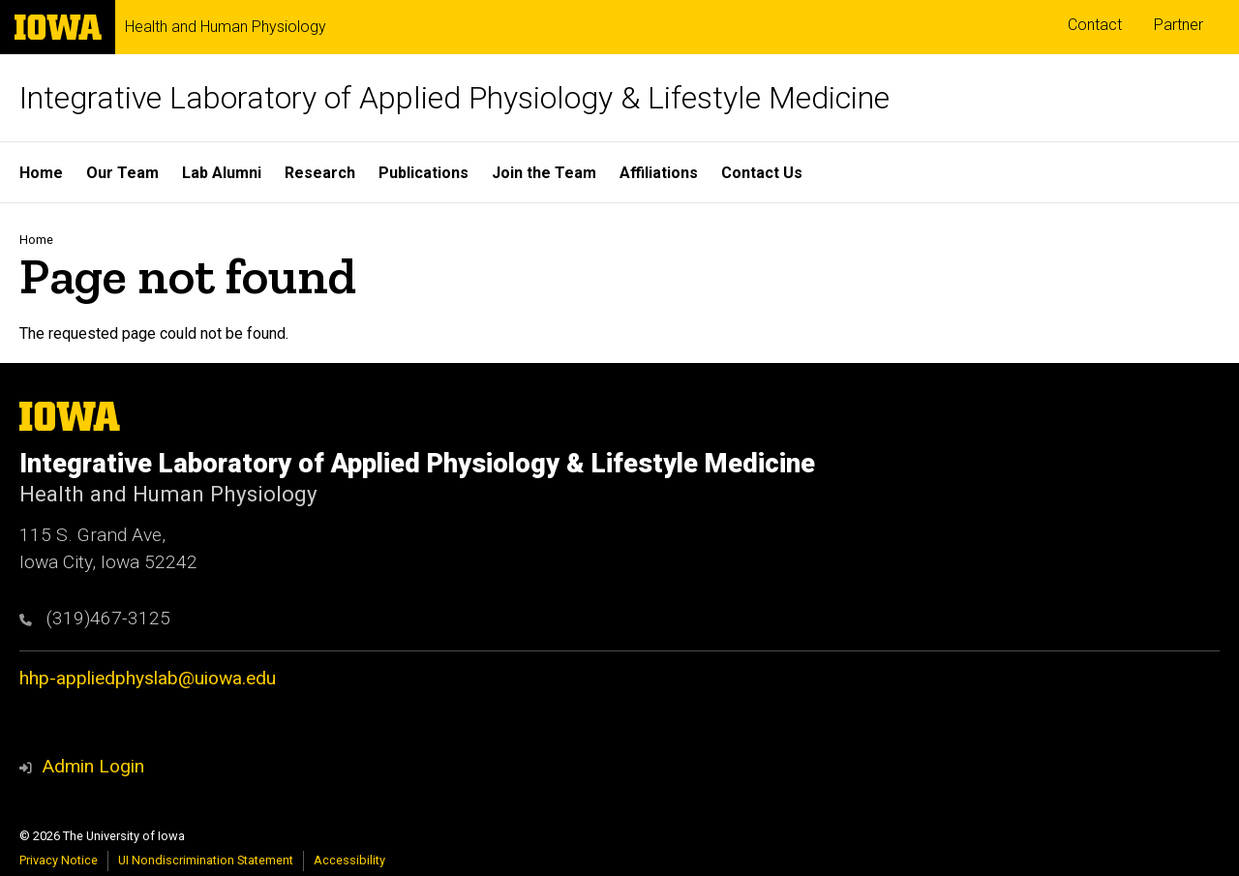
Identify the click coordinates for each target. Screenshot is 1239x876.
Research (320, 173)
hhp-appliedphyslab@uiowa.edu (147, 678)
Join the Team (544, 173)
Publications (423, 173)
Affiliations (659, 173)
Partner (1178, 24)
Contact (1095, 24)
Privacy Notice (58, 860)
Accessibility (349, 860)
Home (41, 173)
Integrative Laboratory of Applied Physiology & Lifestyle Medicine (454, 97)
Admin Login (93, 766)
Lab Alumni (221, 173)
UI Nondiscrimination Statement (205, 860)
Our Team (122, 173)
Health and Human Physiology (225, 27)
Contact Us (761, 173)
